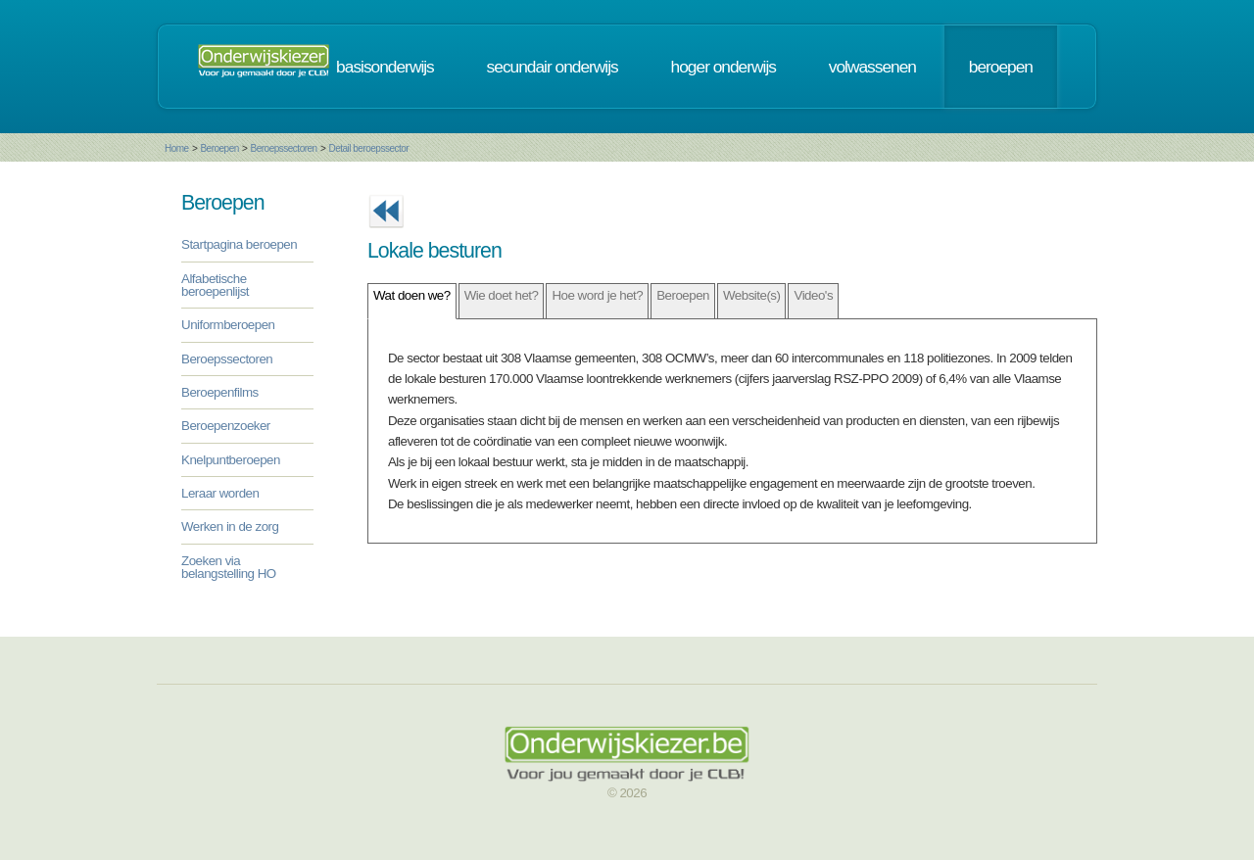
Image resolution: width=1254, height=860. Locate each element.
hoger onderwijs (723, 66)
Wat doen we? (412, 295)
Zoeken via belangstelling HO (228, 567)
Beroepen (219, 148)
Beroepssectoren (284, 148)
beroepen (1001, 66)
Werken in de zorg (229, 526)
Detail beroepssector (368, 148)
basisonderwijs (385, 66)
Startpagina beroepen (239, 244)
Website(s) (751, 295)
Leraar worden (220, 493)
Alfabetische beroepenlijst (215, 285)
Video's (813, 295)
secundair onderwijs (552, 66)
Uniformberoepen (227, 324)
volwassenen (872, 66)
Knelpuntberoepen (230, 460)
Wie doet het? (501, 295)
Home (177, 148)
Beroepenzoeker (225, 425)
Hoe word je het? (597, 295)
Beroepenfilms (220, 392)
